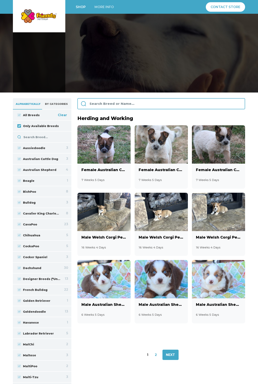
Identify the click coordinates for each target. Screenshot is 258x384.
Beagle (25, 181)
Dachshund (29, 268)
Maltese (26, 355)
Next (170, 355)
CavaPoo (27, 224)
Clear (62, 115)
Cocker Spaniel (32, 257)
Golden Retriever (33, 301)
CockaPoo (28, 246)
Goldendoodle (31, 312)
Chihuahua (28, 235)
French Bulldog (32, 290)
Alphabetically (28, 103)
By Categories (56, 103)
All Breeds (28, 115)
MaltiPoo (27, 366)
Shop (81, 7)
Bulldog (26, 202)
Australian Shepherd (36, 170)
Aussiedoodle (31, 148)
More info (104, 7)
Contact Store (225, 7)
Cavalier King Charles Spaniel (38, 213)
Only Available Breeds (38, 126)
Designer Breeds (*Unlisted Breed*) (38, 279)
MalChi (25, 344)
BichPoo (26, 192)
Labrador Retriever (35, 333)
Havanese (28, 322)
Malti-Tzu (27, 377)
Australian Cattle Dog (37, 159)
